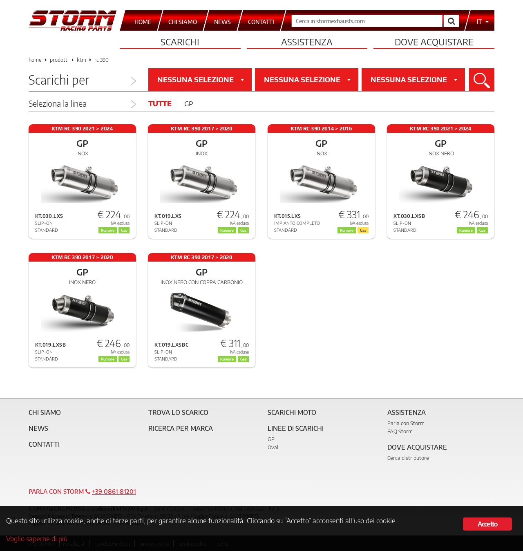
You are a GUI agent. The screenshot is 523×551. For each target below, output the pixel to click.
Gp (188, 103)
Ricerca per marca (180, 428)
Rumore (227, 359)
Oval (273, 447)
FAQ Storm (400, 431)
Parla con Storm (406, 423)
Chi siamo (45, 412)
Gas (243, 359)
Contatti (44, 444)
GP (271, 439)
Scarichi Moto (292, 412)
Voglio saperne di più (36, 538)
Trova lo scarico (178, 412)
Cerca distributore (408, 458)
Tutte (160, 103)
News (38, 428)
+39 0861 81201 (114, 491)
